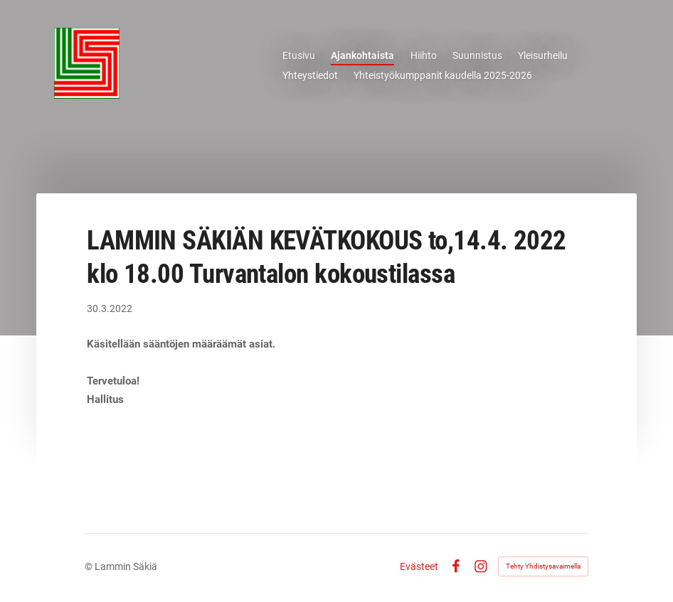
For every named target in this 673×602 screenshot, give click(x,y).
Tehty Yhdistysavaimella (543, 566)
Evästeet (419, 566)
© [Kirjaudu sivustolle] (90, 566)
